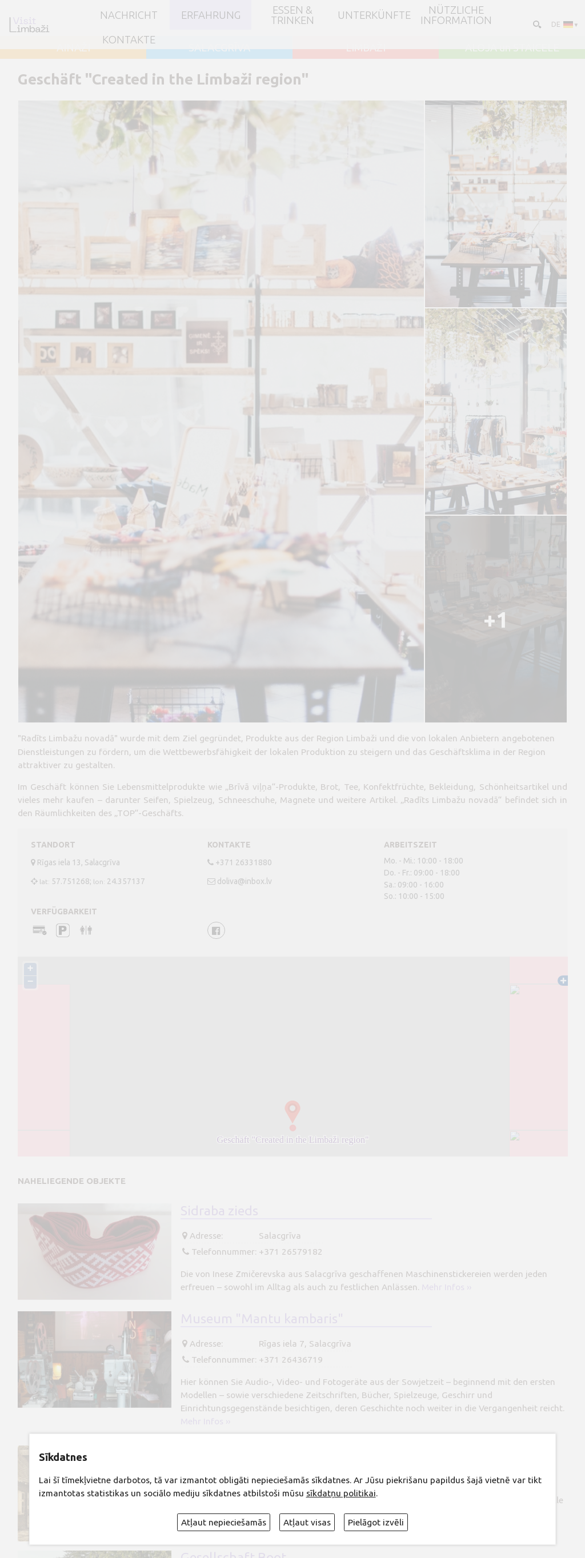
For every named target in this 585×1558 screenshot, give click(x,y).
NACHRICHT (129, 15)
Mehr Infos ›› (446, 1287)
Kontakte (128, 39)
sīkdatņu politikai (341, 1493)
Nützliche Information (456, 15)
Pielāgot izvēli (376, 1522)
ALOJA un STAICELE (512, 47)
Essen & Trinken (292, 15)
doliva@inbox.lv (244, 881)
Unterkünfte (374, 15)
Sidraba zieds (219, 1210)
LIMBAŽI (366, 47)
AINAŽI (73, 47)
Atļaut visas (307, 1522)
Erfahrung (211, 15)
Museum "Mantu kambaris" (262, 1318)
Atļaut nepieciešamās (223, 1522)
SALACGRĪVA (219, 47)
